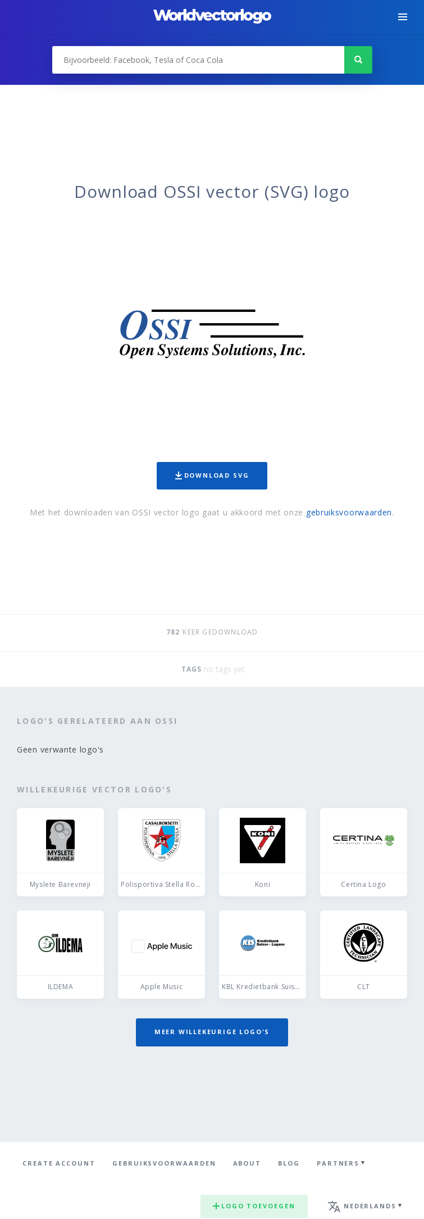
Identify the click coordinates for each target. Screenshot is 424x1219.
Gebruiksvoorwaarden (164, 1163)
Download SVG (212, 475)
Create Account (58, 1163)
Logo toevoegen (254, 1206)
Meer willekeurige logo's (212, 1031)
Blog (289, 1163)
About (247, 1163)
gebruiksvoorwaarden (349, 512)
